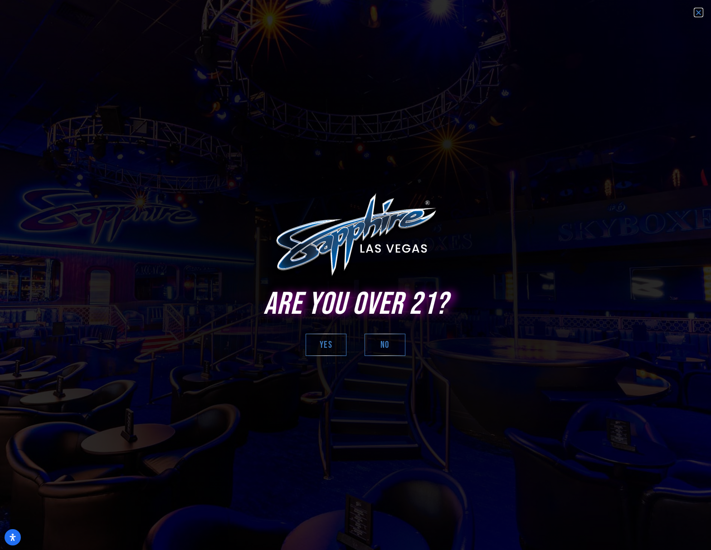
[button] (698, 12)
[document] (355, 275)
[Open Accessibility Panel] (13, 537)
